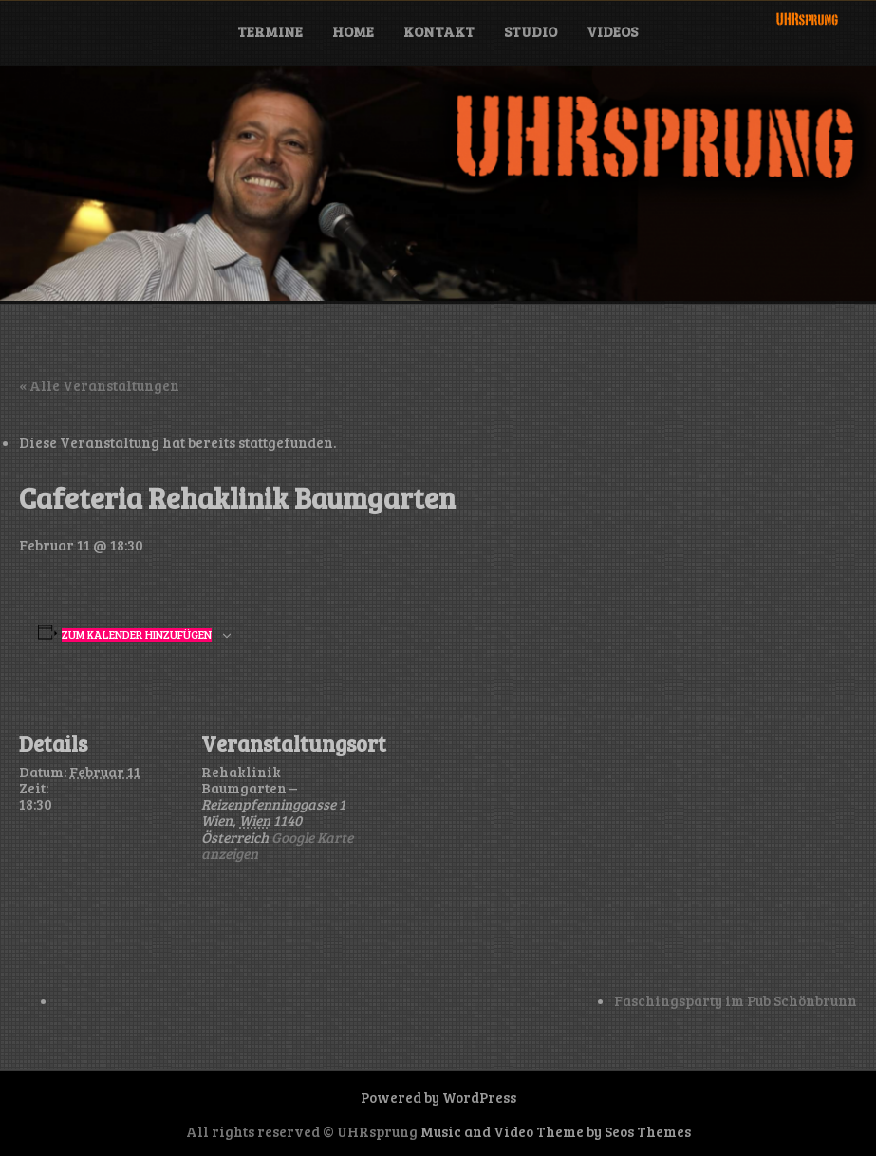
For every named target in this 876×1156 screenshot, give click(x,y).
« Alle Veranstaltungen (99, 385)
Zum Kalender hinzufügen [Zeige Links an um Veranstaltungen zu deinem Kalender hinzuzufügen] (137, 635)
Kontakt (439, 31)
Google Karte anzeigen (277, 845)
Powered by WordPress (438, 1097)
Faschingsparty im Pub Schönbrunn (735, 1000)
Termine (270, 31)
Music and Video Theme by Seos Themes (555, 1131)
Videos (612, 31)
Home (353, 31)
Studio (530, 31)
